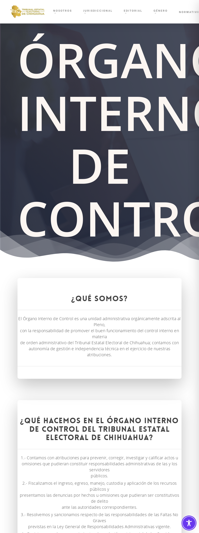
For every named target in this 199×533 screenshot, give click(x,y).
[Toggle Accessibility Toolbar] (189, 523)
